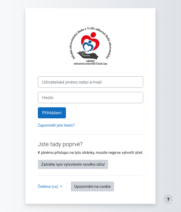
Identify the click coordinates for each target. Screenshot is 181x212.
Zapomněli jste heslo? (56, 125)
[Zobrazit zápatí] (168, 199)
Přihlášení (52, 112)
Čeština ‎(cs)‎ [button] (48, 186)
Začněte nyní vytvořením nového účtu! (73, 164)
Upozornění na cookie (92, 186)
